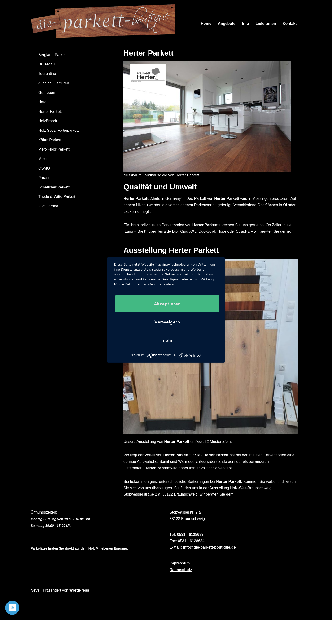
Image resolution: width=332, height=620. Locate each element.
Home (206, 24)
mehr (167, 340)
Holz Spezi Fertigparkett (58, 130)
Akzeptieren (167, 304)
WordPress (79, 590)
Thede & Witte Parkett (56, 197)
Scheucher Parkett (54, 187)
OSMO (44, 168)
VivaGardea (48, 206)
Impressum (180, 563)
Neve (35, 590)
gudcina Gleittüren (53, 83)
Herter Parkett (50, 111)
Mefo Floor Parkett (54, 149)
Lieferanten (266, 24)
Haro (42, 102)
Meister (44, 159)
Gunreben (46, 93)
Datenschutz (181, 570)
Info (245, 24)
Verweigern (167, 322)
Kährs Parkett (49, 140)
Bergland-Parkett (52, 55)
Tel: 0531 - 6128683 (187, 535)
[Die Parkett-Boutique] (106, 23)
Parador (45, 178)
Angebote (227, 24)
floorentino (47, 74)
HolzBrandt (47, 121)
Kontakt (290, 24)
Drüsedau (46, 64)
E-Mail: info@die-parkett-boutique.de (203, 547)
